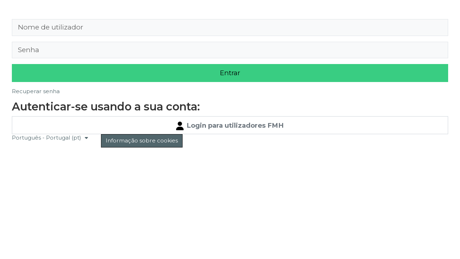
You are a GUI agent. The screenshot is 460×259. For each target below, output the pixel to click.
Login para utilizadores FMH (230, 125)
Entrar (230, 73)
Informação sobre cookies (142, 140)
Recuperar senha (36, 91)
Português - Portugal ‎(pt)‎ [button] (47, 137)
